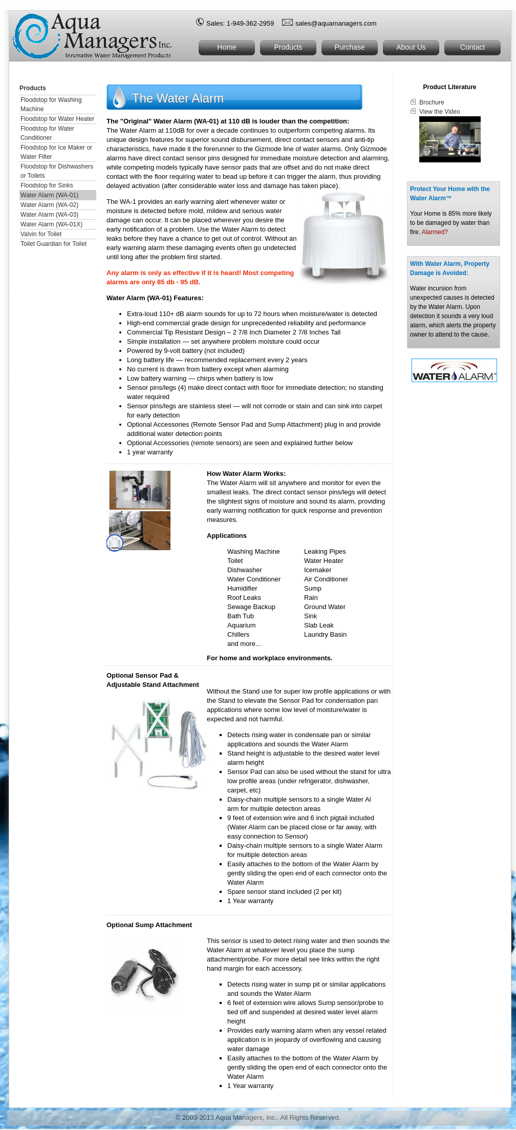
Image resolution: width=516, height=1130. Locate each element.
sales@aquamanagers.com (335, 23)
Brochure (431, 102)
